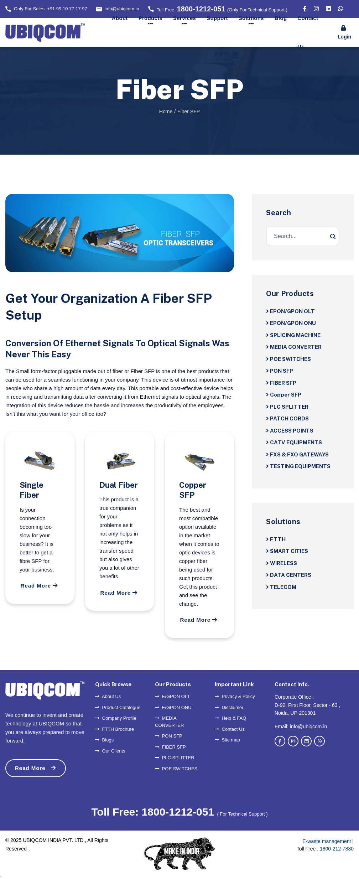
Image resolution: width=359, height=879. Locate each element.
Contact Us (307, 32)
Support (217, 18)
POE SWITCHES (176, 768)
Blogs (104, 740)
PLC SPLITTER (174, 757)
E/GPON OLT (172, 696)
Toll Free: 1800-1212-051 (154, 812)
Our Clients (110, 751)
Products (150, 18)
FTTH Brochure (114, 729)
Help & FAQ (230, 718)
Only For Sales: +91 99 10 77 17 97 (50, 8)
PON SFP (168, 736)
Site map (227, 740)
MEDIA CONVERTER (169, 721)
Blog (281, 18)
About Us (108, 696)
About (120, 18)
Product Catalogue (117, 707)
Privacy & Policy (235, 696)
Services (184, 18)
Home (165, 111)
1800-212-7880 (337, 849)
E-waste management (326, 841)
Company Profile (115, 718)
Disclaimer (229, 707)
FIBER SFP (170, 747)
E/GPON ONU (173, 707)
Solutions (251, 18)
